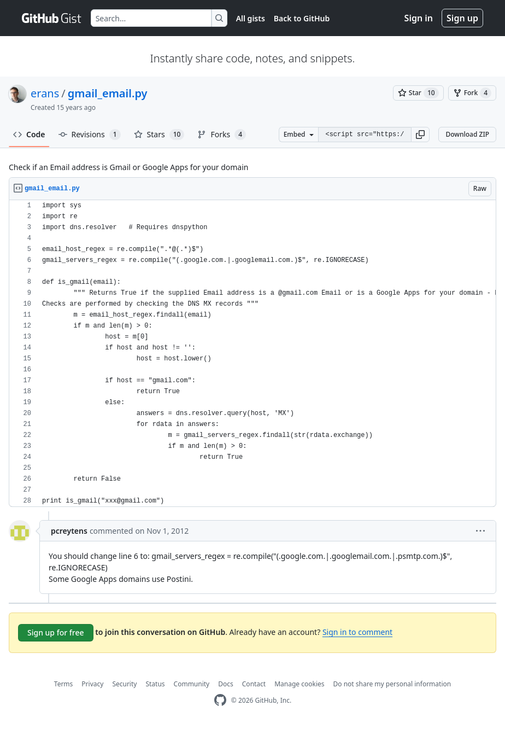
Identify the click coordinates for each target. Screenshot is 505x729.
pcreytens (69, 531)
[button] (420, 134)
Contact (254, 684)
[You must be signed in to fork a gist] (472, 93)
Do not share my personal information (392, 684)
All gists (250, 18)
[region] (252, 353)
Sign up (462, 18)
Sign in (418, 18)
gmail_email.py (108, 93)
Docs (225, 684)
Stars (159, 134)
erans (45, 93)
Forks (221, 134)
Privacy (92, 684)
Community (192, 684)
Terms (63, 684)
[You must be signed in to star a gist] (418, 93)
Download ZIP (467, 134)
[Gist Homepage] (52, 18)
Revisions (89, 134)
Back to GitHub (302, 18)
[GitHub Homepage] (220, 700)
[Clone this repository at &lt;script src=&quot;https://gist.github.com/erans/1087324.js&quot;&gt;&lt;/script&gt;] (364, 134)
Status (155, 684)
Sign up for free (55, 632)
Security (124, 684)
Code (29, 134)
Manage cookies (299, 684)
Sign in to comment (357, 632)
